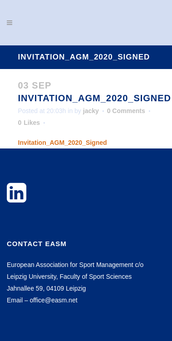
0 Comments (126, 110)
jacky (91, 110)
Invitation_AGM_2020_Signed (62, 142)
